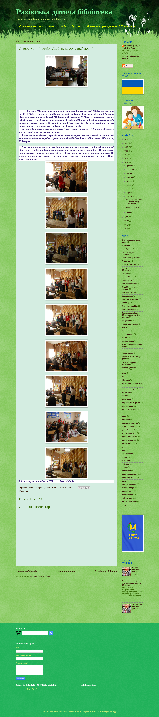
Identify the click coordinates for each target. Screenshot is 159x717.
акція (124, 373)
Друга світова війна (130, 306)
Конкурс (125, 331)
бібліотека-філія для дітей (132, 383)
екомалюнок (127, 460)
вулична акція (127, 406)
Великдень (126, 261)
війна (124, 416)
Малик (124, 337)
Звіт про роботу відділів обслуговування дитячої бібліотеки (131, 583)
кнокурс (125, 481)
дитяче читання (128, 443)
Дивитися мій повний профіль (130, 57)
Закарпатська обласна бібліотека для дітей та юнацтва (131, 315)
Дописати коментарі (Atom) (40, 576)
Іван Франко (127, 249)
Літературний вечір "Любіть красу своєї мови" (134, 201)
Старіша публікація (106, 571)
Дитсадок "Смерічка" (130, 299)
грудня (129, 166)
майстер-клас (127, 498)
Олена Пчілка (127, 353)
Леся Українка (127, 334)
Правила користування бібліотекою (111, 26)
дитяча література (129, 440)
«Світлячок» (126, 245)
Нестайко (125, 350)
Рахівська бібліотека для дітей (131, 358)
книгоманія (126, 471)
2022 (126, 151)
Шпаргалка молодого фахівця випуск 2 (136, 570)
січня (129, 212)
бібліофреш (126, 392)
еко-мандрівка (127, 454)
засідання (125, 464)
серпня (130, 181)
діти (123, 450)
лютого (130, 196)
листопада (131, 169)
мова (27, 491)
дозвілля (125, 447)
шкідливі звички (128, 505)
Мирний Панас (128, 341)
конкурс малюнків (129, 484)
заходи (124, 467)
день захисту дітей (129, 433)
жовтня (130, 173)
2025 (126, 139)
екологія (125, 457)
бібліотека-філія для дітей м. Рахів (132, 47)
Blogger (114, 712)
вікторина (126, 419)
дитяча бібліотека (129, 436)
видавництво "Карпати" (131, 402)
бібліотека (126, 380)
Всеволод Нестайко (129, 264)
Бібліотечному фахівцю (131, 258)
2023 (126, 147)
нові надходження (129, 501)
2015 (126, 229)
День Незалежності (129, 284)
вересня (130, 177)
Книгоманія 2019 (132, 207)
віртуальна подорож (130, 423)
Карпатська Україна (130, 324)
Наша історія (57, 26)
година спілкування (129, 426)
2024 (126, 143)
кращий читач (127, 491)
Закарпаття (126, 320)
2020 (126, 159)
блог (123, 376)
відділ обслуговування (130, 409)
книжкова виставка (129, 474)
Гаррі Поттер (127, 280)
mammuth (94, 712)
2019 (126, 162)
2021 (126, 155)
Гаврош (125, 273)
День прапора (127, 296)
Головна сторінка (31, 26)
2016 (126, 225)
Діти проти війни (129, 309)
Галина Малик (128, 277)
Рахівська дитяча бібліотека (64, 11)
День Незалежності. (129, 292)
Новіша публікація (26, 571)
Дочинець (125, 303)
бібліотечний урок (129, 389)
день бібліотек (127, 430)
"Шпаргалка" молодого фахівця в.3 (137, 606)
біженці (125, 396)
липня (129, 185)
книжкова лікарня (129, 477)
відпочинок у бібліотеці (131, 413)
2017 (126, 221)
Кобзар (124, 327)
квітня (129, 189)
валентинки (126, 399)
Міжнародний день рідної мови (132, 345)
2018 (126, 217)
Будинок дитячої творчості (128, 253)
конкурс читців (128, 488)
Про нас (77, 26)
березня (130, 193)
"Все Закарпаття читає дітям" (131, 241)
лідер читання (127, 495)
